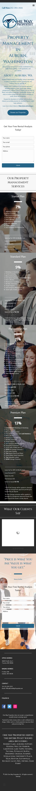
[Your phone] (18, 146)
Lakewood (8, 749)
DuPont (28, 744)
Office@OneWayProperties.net (14, 688)
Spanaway (9, 754)
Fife (19, 761)
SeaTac (27, 751)
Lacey (13, 761)
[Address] (18, 155)
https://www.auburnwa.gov (26, 106)
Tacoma (9, 751)
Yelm (8, 758)
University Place (24, 756)
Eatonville (24, 758)
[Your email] (18, 142)
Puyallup (18, 751)
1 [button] (13, 548)
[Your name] (18, 138)
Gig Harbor (24, 746)
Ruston (14, 758)
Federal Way (12, 746)
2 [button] (15, 548)
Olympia (28, 749)
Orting (24, 761)
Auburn (20, 744)
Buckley (6, 761)
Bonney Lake (9, 744)
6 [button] (22, 548)
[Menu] (4, 784)
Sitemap (18, 776)
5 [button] (20, 548)
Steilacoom (9, 756)
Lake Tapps (19, 749)
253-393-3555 (8, 686)
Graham (18, 754)
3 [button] (17, 548)
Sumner (26, 754)
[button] (18, 165)
